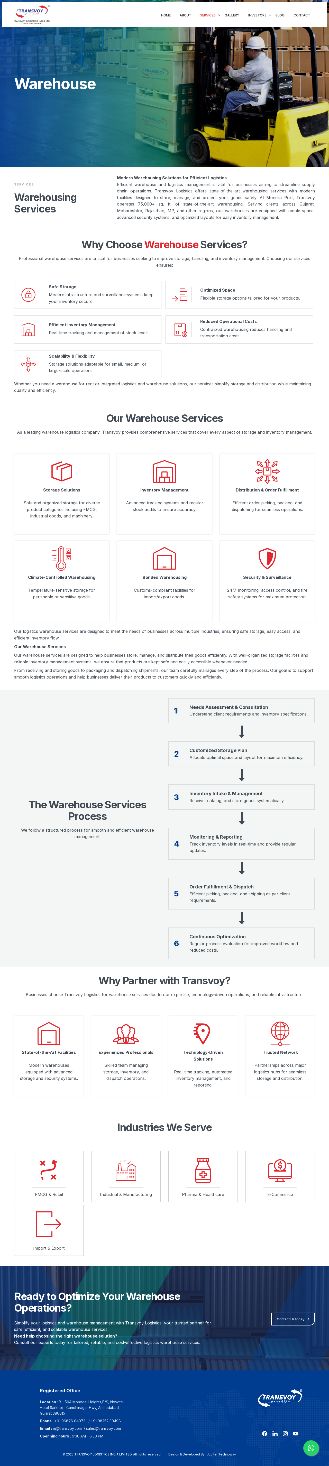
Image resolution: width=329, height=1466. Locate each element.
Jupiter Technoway (221, 1454)
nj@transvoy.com (67, 1428)
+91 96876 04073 (69, 1421)
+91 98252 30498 (106, 1421)
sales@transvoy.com (103, 1428)
